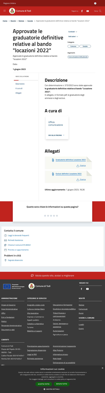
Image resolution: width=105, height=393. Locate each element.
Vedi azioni (73, 36)
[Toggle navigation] (4, 10)
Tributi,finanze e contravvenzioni (59, 315)
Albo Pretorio (58, 350)
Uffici (3, 313)
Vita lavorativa (32, 313)
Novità (13, 20)
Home (5, 20)
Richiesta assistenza (35, 358)
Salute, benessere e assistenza (60, 325)
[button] (52, 389)
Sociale (30, 20)
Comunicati (83, 309)
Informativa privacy (60, 354)
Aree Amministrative (9, 309)
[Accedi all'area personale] (95, 3)
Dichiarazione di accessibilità (64, 362)
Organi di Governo (8, 305)
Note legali (57, 358)
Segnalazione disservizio (36, 350)
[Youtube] (86, 10)
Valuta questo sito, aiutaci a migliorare (52, 275)
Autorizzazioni (58, 330)
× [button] (102, 368)
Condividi (73, 31)
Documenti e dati (8, 329)
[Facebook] (81, 10)
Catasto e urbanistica (35, 323)
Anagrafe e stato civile (36, 305)
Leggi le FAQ (32, 354)
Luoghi (81, 324)
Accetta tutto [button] (43, 384)
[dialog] (52, 379)
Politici (4, 321)
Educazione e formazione (62, 304)
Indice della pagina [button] (22, 76)
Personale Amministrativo (11, 325)
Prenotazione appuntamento (38, 346)
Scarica (81, 165)
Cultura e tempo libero (36, 309)
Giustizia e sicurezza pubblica (64, 309)
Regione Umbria (9, 3)
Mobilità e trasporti (34, 331)
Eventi (81, 328)
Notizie (21, 20)
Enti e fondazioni (7, 317)
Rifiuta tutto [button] (61, 384)
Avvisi (81, 313)
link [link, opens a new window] (74, 379)
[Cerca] (100, 11)
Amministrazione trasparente (64, 346)
